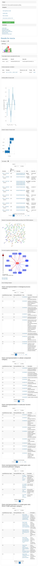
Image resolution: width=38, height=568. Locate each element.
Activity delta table (5, 29)
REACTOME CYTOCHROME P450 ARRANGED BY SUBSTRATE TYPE (25, 540)
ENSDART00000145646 (20, 182)
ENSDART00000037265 (20, 173)
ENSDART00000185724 (20, 176)
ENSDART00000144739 (20, 184)
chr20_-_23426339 (5, 210)
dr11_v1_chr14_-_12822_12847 (12, 72)
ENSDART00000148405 (20, 198)
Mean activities (5, 15)
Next (28, 215)
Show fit (4, 174)
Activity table (4, 28)
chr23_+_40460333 (5, 203)
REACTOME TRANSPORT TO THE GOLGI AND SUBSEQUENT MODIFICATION (25, 517)
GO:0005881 (24, 385)
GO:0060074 (24, 314)
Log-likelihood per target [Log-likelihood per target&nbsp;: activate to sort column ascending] (7, 295)
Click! (34, 72)
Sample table (5, 13)
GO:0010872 (24, 301)
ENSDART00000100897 (20, 183)
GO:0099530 (24, 431)
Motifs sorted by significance (7, 31)
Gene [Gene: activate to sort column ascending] (27, 171)
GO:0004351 (24, 449)
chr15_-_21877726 (5, 181)
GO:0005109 (24, 443)
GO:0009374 (24, 417)
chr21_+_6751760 (5, 195)
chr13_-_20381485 (5, 190)
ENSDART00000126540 (20, 206)
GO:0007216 (24, 336)
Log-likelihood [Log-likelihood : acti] (12, 170)
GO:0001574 (24, 317)
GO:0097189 (24, 388)
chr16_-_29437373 (5, 198)
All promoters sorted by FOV (8, 18)
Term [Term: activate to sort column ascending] (23, 295)
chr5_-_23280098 (5, 206)
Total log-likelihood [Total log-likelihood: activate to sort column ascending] (17, 295)
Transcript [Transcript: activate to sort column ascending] (18, 171)
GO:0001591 (24, 453)
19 (25, 215)
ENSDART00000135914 (20, 195)
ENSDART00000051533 (20, 207)
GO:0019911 (24, 427)
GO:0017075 (24, 414)
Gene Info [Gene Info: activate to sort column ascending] (33, 171)
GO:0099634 (24, 372)
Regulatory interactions (6, 30)
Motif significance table (7, 10)
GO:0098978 (24, 394)
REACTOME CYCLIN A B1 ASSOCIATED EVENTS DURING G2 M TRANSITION (26, 524)
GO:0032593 (24, 391)
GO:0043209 (24, 379)
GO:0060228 (24, 420)
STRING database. (29, 220)
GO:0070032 (24, 368)
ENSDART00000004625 (20, 210)
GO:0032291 (24, 307)
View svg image (5, 277)
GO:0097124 (24, 382)
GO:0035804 (24, 438)
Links (7, 61)
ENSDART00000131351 (20, 190)
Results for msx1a (8, 38)
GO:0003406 (24, 333)
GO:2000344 (24, 320)
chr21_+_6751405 (5, 173)
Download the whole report (7, 33)
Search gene (8, 22)
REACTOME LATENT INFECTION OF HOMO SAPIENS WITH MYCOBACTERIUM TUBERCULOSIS (26, 549)
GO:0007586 (24, 341)
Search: (19, 164)
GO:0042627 (24, 377)
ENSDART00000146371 (20, 174)
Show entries (19, 166)
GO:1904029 (24, 343)
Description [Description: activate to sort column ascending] (30, 295)
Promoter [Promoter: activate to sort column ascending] (4, 171)
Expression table (5, 32)
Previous (10, 215)
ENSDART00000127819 (20, 181)
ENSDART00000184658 (20, 203)
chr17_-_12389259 (5, 176)
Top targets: (4, 161)
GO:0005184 (24, 446)
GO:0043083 (24, 397)
